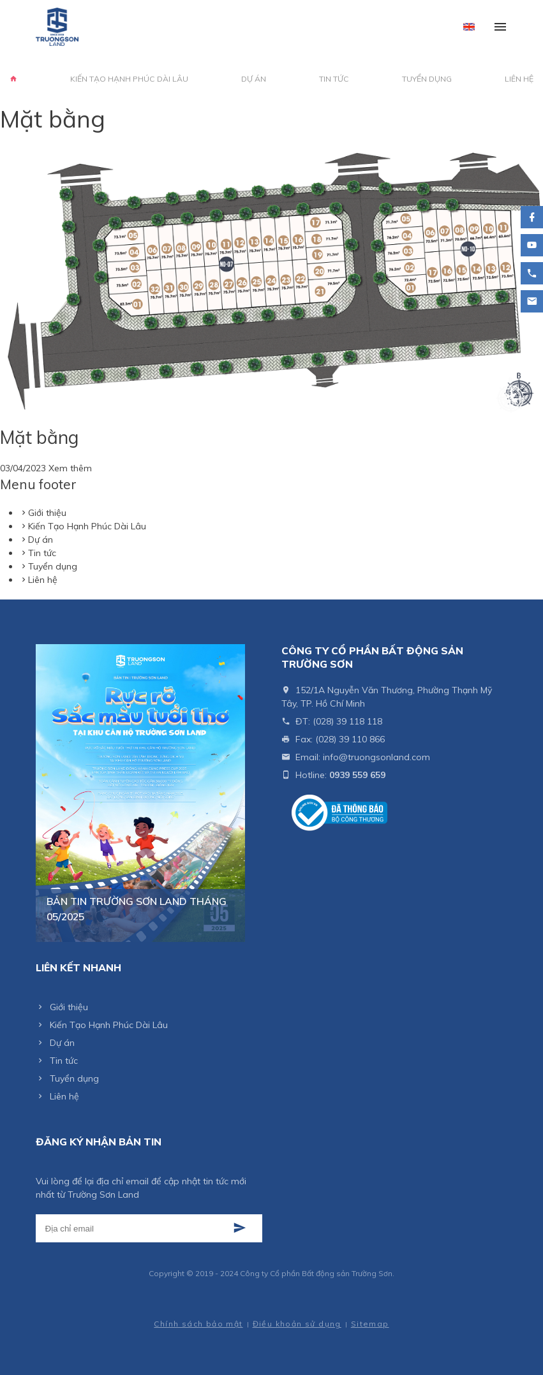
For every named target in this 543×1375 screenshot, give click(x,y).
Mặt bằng (39, 437)
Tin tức (334, 79)
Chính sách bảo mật (198, 1323)
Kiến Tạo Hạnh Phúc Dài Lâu (129, 79)
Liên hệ (519, 79)
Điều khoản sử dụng (297, 1323)
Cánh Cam (230, 1311)
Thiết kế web (172, 1311)
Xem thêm (70, 468)
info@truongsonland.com (376, 757)
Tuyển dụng (427, 79)
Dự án (253, 79)
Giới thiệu (47, 512)
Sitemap (370, 1323)
